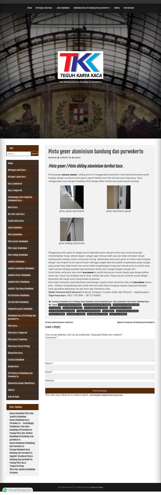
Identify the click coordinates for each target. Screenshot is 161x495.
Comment (51, 338)
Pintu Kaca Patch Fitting (19, 346)
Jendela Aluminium (16, 261)
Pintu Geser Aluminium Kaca (138, 302)
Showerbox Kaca (15, 353)
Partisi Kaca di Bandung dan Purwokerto (20, 375)
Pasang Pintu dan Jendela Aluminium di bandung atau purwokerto (22, 439)
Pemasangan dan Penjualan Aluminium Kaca (20, 199)
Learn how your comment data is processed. (112, 395)
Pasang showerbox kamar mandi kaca (64, 322)
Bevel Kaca (13, 207)
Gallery (117, 8)
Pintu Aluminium (15, 234)
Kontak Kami (129, 8)
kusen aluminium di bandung (72, 308)
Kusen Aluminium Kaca (103, 302)
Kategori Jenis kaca (17, 176)
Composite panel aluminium (20, 309)
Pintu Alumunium (108, 311)
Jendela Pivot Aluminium (19, 282)
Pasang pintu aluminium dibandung (88, 311)
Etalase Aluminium (16, 359)
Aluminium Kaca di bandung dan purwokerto (92, 8)
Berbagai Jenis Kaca (44, 8)
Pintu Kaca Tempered (17, 332)
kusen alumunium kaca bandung (120, 308)
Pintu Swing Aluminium (18, 255)
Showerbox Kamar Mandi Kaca (21, 383)
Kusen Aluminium (87, 302)
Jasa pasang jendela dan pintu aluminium (97, 305)
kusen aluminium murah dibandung (96, 308)
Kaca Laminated (15, 183)
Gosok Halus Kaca (16, 220)
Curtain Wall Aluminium (18, 302)
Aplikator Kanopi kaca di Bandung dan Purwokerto (129, 322)
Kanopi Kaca (13, 366)
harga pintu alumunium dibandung (69, 305)
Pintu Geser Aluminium (18, 241)
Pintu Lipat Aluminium (17, 248)
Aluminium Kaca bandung (70, 302)
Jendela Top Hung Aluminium (20, 288)
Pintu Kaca (12, 325)
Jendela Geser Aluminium (19, 275)
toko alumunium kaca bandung (97, 315)
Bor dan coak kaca (16, 214)
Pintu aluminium (119, 302)
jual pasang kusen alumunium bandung (126, 305)
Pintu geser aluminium (56, 315)
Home (29, 8)
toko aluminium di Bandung (76, 315)
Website (49, 381)
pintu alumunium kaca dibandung (127, 311)
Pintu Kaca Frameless (17, 339)
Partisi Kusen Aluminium (18, 295)
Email (49, 372)
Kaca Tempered (15, 190)
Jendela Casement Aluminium (21, 268)
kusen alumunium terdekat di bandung (61, 311)
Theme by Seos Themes (97, 491)
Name (49, 363)
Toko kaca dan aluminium (118, 315)
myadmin (77, 157)
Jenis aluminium (63, 8)
